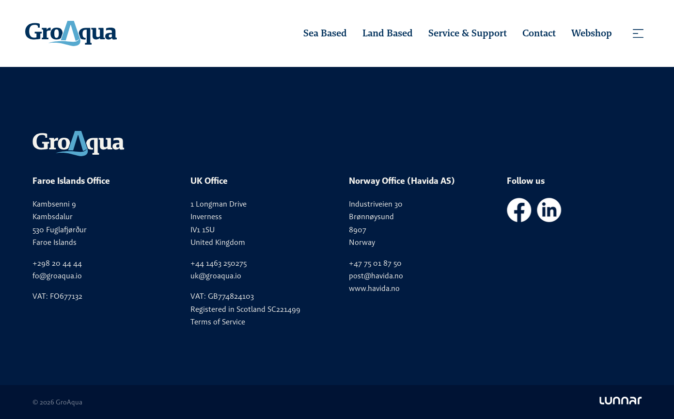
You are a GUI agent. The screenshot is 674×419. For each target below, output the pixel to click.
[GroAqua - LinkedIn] (549, 219)
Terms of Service (217, 322)
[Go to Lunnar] (620, 402)
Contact (539, 33)
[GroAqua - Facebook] (519, 219)
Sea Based (325, 33)
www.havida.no (374, 288)
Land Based (387, 33)
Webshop (591, 33)
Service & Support (467, 33)
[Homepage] (71, 33)
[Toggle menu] (638, 33)
